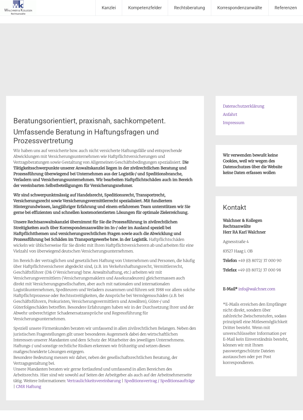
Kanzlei (109, 7)
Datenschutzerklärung (243, 106)
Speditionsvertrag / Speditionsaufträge (159, 380)
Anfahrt (230, 114)
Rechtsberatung (189, 7)
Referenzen (286, 7)
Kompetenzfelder (145, 7)
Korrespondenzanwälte (239, 7)
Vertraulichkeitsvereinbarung (94, 380)
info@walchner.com (256, 288)
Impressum (233, 122)
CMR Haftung (28, 386)
